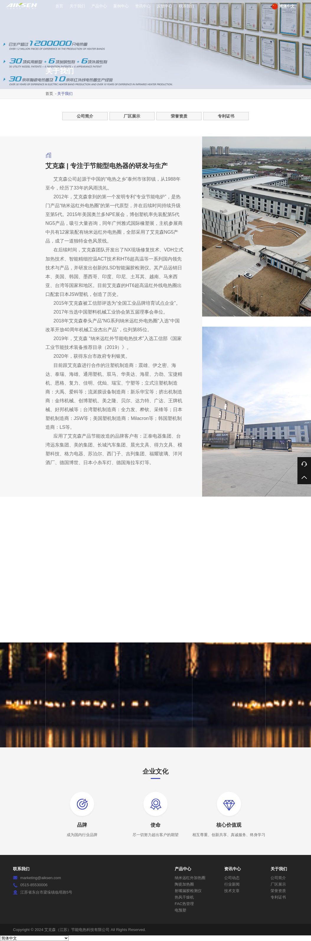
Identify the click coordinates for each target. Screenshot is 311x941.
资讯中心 (142, 6)
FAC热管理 (184, 904)
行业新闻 (232, 884)
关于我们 (77, 6)
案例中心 (121, 6)
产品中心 (99, 6)
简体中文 (283, 6)
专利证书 (226, 116)
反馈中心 (164, 6)
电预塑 (180, 910)
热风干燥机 (184, 897)
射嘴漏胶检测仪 (188, 891)
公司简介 (85, 116)
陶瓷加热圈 (184, 884)
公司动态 (232, 878)
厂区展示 (132, 116)
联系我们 (186, 6)
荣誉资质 (179, 116)
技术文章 (232, 891)
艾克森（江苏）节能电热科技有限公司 (76, 929)
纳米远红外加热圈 (190, 878)
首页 (59, 6)
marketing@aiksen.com (40, 878)
